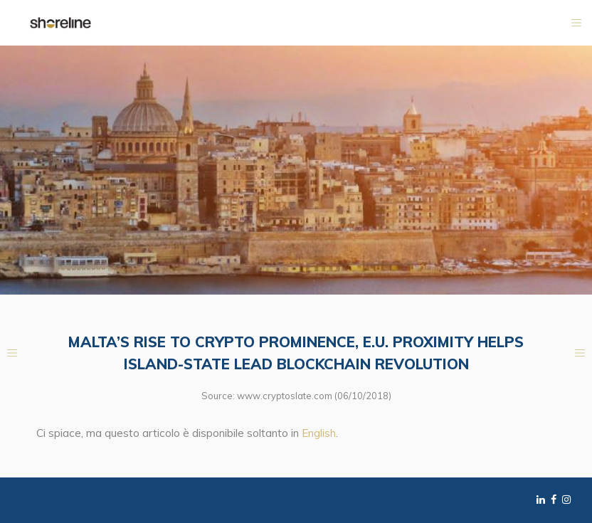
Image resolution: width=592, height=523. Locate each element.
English (319, 433)
